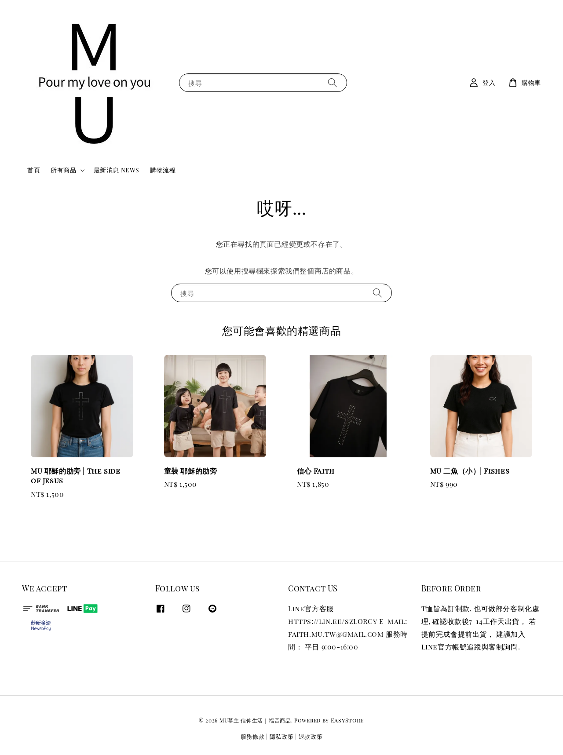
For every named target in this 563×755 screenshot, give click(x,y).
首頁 (33, 170)
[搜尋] (332, 82)
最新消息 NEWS (116, 170)
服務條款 (253, 736)
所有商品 (63, 170)
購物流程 (162, 170)
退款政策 (311, 736)
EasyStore (347, 720)
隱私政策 (282, 736)
